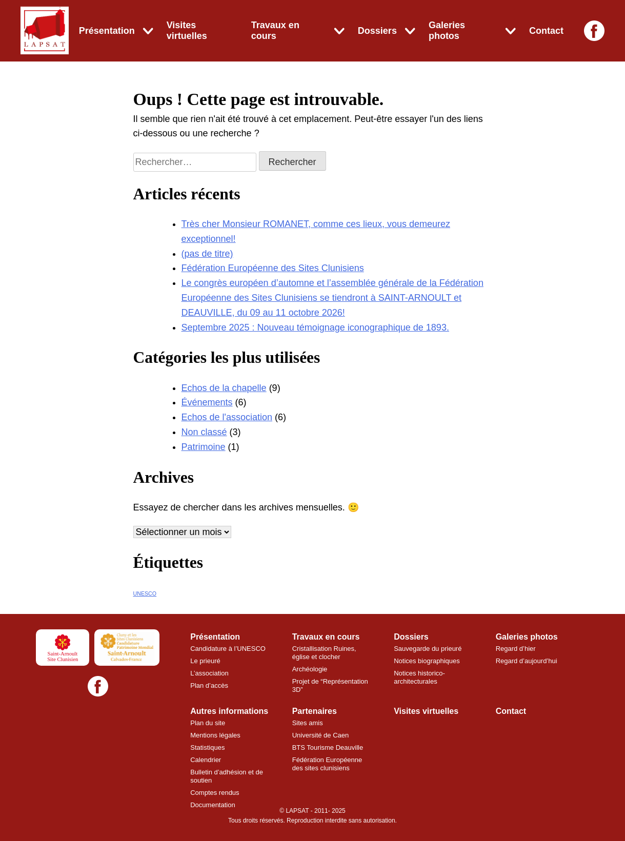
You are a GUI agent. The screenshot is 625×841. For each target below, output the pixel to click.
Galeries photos (447, 30)
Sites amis (307, 723)
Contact (546, 31)
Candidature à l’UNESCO (228, 648)
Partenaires (314, 711)
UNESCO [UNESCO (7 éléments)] (145, 593)
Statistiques (207, 747)
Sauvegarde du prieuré (427, 648)
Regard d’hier (516, 648)
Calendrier (205, 760)
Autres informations (229, 711)
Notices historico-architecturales (419, 677)
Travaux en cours (275, 30)
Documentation (212, 805)
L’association (209, 673)
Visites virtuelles (187, 30)
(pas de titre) (207, 254)
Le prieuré (205, 661)
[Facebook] (594, 30)
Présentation (107, 31)
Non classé (204, 432)
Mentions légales (215, 735)
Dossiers (377, 31)
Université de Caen (320, 735)
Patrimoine (204, 447)
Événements (207, 402)
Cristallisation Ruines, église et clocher (324, 653)
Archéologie (310, 669)
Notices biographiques (427, 661)
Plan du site (207, 723)
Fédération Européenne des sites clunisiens (328, 764)
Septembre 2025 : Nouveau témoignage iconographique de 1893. (315, 327)
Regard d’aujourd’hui (526, 661)
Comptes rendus (214, 792)
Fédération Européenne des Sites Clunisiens (273, 268)
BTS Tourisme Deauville (327, 747)
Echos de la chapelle (224, 388)
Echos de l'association (227, 417)
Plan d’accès (209, 685)
